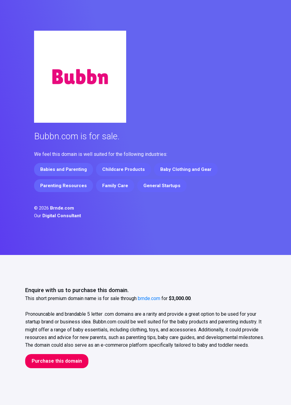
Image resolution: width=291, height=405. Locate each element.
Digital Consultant (61, 215)
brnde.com (149, 298)
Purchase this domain (57, 361)
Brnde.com (62, 208)
